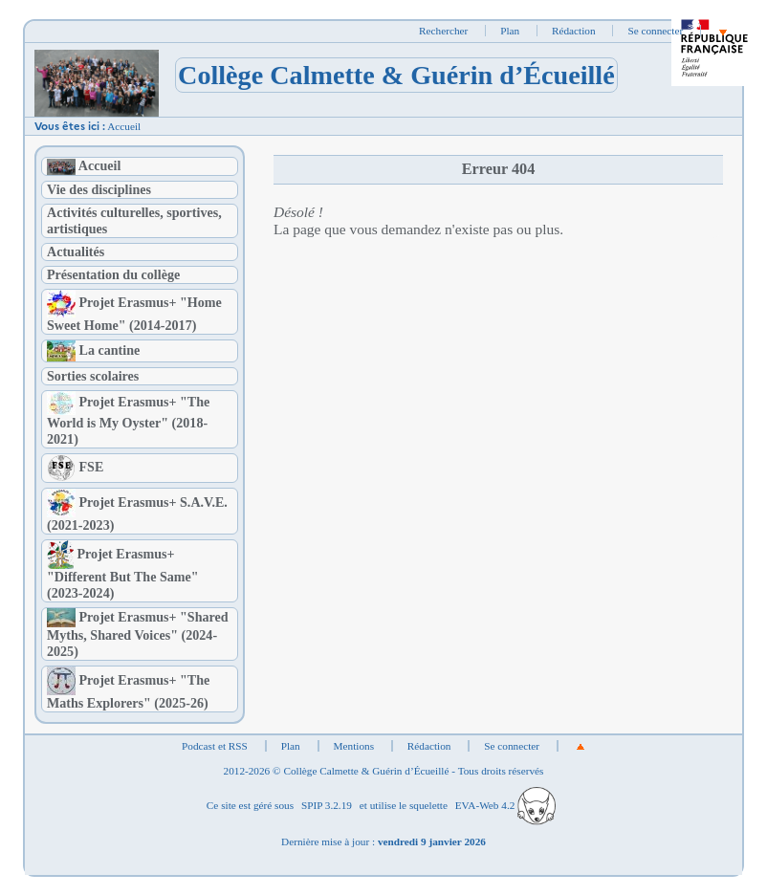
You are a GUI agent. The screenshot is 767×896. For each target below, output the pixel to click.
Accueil (124, 126)
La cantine (93, 350)
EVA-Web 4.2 (505, 805)
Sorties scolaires (93, 375)
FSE (75, 466)
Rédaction (574, 30)
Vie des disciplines (99, 189)
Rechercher (443, 30)
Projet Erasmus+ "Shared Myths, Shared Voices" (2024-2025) (138, 634)
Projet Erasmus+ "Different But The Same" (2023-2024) (123, 573)
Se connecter (655, 30)
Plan (509, 30)
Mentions (354, 746)
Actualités (75, 251)
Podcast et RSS (215, 746)
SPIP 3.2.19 (326, 805)
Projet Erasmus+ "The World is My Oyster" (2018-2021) (128, 420)
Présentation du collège (113, 274)
